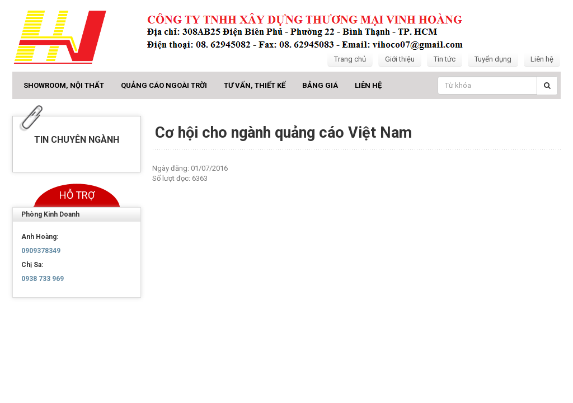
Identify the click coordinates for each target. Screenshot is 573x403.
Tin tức (444, 59)
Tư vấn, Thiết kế (254, 85)
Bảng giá (320, 85)
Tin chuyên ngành (76, 139)
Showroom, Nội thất (64, 85)
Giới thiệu (400, 59)
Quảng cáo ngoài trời (164, 85)
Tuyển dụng (493, 59)
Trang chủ (350, 59)
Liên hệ (541, 59)
